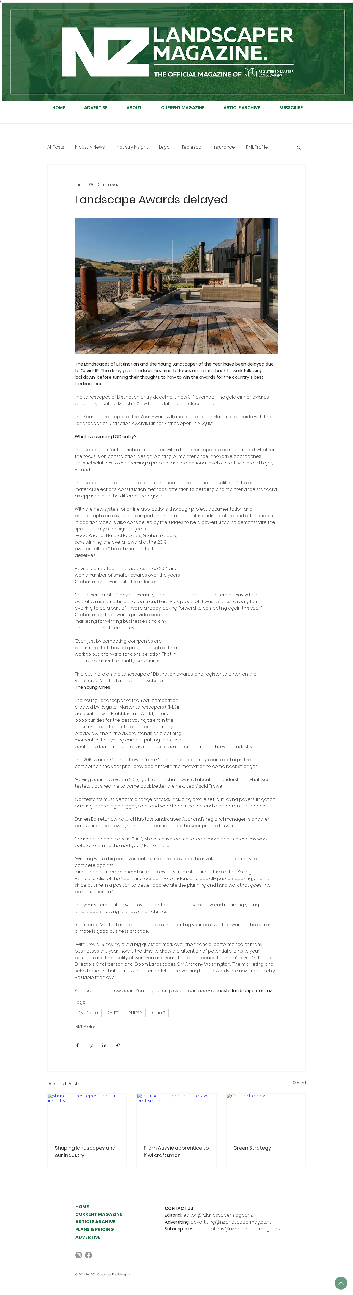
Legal (165, 147)
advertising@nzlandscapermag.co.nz (231, 1222)
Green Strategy (252, 1147)
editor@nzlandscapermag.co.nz (218, 1215)
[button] (299, 147)
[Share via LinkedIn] (104, 1045)
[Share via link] (118, 1045)
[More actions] (275, 184)
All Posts (55, 147)
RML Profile (257, 147)
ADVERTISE (87, 1237)
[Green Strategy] (266, 1116)
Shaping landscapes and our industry (85, 1151)
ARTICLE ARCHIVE (95, 1222)
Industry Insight (132, 147)
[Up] (341, 1283)
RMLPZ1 (113, 1012)
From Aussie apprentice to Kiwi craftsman (176, 1151)
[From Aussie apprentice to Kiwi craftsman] (176, 1116)
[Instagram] (78, 1255)
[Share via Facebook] (77, 1045)
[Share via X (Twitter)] (91, 1045)
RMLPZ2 (135, 1012)
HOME (82, 1206)
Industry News (90, 147)
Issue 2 (158, 1012)
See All (299, 1082)
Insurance (224, 147)
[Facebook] (88, 1255)
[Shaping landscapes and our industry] (87, 1116)
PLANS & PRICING (94, 1229)
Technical (192, 147)
